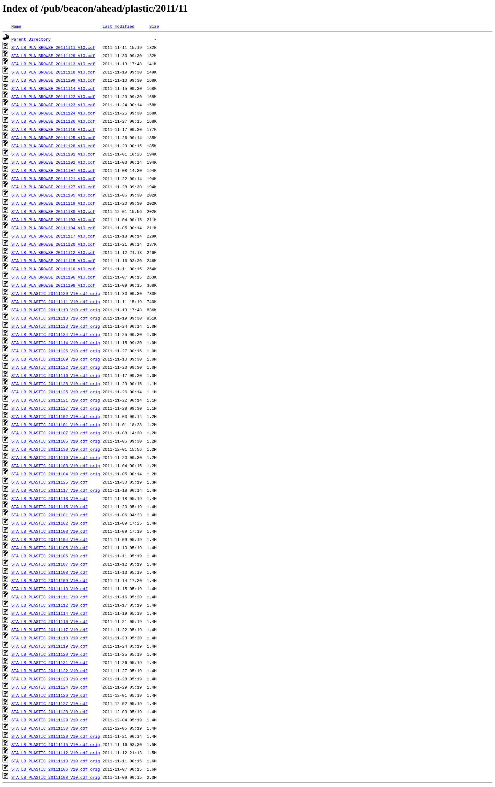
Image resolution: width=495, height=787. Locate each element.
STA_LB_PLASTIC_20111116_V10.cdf (49, 621)
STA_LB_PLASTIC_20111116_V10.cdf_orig (55, 375)
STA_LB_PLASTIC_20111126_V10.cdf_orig (55, 351)
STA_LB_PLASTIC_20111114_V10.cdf (49, 613)
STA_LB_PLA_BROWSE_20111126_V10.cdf (53, 121)
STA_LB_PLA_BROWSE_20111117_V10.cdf (53, 236)
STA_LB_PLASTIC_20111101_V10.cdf (49, 515)
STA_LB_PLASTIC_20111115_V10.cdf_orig (55, 744)
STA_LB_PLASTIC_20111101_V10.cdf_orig (55, 424)
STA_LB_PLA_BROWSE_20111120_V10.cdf (53, 244)
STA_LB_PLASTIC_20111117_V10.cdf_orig (55, 490)
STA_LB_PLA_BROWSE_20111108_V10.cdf (53, 285)
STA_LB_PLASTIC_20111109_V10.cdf (49, 580)
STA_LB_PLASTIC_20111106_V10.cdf (49, 556)
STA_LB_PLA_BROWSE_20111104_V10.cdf (53, 228)
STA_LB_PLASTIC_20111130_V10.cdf (49, 728)
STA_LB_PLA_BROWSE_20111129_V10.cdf (53, 55)
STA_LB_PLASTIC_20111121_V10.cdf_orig (55, 400)
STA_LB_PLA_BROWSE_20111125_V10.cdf (53, 137)
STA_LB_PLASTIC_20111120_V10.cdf (49, 654)
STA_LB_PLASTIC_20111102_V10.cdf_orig (55, 416)
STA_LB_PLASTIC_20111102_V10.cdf (49, 523)
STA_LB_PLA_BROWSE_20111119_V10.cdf (53, 203)
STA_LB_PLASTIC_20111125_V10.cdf (49, 482)
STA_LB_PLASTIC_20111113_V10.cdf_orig (55, 310)
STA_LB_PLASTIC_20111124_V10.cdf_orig (55, 334)
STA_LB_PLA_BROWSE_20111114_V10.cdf (53, 88)
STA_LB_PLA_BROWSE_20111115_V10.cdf (53, 260)
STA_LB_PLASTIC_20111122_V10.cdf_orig (55, 367)
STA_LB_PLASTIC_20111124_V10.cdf (49, 687)
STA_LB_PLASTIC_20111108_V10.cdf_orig (55, 777)
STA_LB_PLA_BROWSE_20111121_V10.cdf (53, 178)
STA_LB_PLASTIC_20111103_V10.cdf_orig (55, 465)
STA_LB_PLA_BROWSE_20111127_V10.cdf (53, 187)
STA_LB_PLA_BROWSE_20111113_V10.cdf (53, 64)
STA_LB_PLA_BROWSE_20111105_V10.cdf (53, 195)
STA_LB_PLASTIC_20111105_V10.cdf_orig (55, 441)
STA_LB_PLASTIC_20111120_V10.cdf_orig (55, 736)
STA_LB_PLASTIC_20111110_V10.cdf (49, 588)
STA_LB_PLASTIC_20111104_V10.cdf (49, 539)
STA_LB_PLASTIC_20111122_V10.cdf (49, 670)
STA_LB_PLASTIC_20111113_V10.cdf (49, 498)
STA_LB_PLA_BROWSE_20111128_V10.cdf (53, 146)
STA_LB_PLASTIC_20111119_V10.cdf (49, 646)
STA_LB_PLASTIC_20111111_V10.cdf (49, 597)
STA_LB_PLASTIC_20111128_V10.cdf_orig (55, 383)
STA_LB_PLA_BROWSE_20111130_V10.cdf (53, 211)
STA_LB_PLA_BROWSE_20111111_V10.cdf (53, 47)
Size (154, 26)
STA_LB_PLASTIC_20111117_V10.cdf (49, 629)
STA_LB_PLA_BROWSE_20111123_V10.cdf (53, 105)
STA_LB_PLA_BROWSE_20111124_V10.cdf (53, 113)
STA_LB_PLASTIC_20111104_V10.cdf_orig (55, 474)
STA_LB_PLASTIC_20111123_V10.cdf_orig (55, 326)
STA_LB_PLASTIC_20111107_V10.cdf (49, 564)
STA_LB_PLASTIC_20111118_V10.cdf (49, 638)
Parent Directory (31, 39)
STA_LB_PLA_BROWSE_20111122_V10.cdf (53, 96)
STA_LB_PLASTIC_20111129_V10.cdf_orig (55, 293)
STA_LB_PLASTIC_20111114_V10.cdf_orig (55, 342)
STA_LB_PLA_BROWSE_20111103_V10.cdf (53, 219)
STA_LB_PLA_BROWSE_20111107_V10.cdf (53, 170)
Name (16, 26)
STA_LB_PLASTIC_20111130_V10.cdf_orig (55, 449)
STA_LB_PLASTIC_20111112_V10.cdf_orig (55, 752)
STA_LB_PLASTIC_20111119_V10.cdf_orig (55, 457)
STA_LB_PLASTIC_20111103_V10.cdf (49, 531)
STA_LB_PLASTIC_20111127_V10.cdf (49, 703)
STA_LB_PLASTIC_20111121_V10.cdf (49, 662)
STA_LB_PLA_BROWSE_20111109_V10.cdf (53, 80)
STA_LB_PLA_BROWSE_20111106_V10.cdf (53, 277)
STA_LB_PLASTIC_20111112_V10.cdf (49, 605)
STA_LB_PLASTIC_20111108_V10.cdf (49, 572)
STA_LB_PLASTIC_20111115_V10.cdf (49, 506)
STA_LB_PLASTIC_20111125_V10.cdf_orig (55, 392)
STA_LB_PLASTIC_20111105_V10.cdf (49, 547)
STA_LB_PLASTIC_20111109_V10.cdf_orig (55, 359)
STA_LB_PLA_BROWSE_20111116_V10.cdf (53, 129)
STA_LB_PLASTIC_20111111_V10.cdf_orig (55, 301)
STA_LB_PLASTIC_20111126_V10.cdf (49, 695)
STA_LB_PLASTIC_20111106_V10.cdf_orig (55, 769)
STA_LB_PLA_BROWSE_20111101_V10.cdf (53, 154)
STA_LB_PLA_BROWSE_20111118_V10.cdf (53, 72)
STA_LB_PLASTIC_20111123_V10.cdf (49, 679)
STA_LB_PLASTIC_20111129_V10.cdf (49, 720)
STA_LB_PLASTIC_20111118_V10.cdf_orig (55, 318)
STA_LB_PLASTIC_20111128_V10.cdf (49, 711)
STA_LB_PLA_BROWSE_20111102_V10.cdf (53, 162)
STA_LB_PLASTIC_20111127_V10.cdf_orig (55, 408)
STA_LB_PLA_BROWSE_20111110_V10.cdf (53, 269)
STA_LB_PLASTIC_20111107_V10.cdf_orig (55, 433)
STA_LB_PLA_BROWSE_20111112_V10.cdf (53, 252)
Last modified (118, 26)
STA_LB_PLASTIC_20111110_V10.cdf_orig (55, 761)
